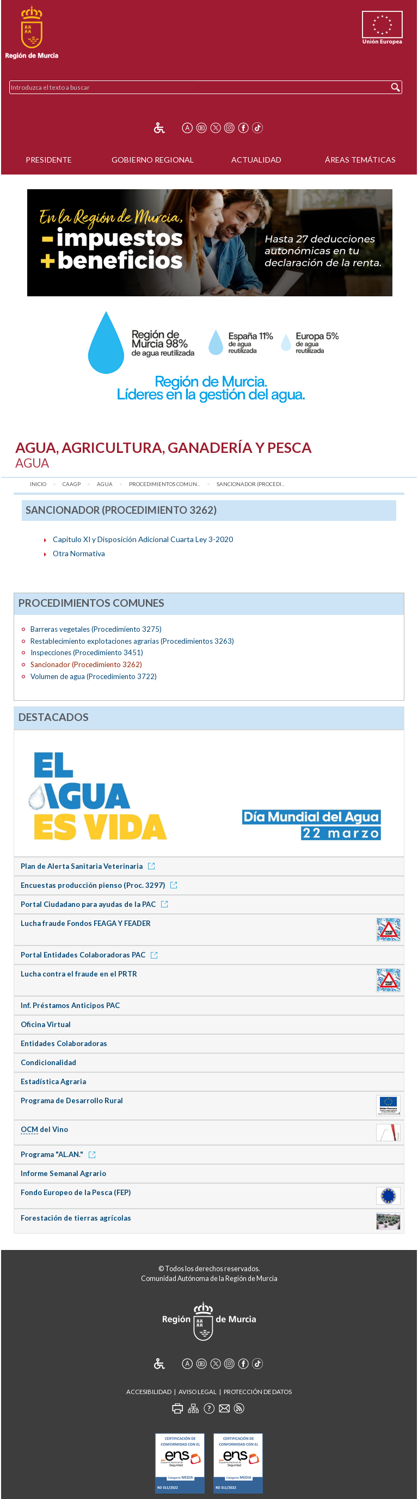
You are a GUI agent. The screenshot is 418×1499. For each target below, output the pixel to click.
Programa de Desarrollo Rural (72, 1100)
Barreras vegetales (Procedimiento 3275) (96, 629)
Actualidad (256, 159)
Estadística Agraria (53, 1081)
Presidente (49, 159)
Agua (105, 484)
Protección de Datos (258, 1391)
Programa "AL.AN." (60, 1154)
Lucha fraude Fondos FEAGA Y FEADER (86, 923)
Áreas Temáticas (360, 159)
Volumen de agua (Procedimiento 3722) (93, 676)
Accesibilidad (148, 1391)
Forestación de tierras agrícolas (76, 1218)
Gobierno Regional (153, 159)
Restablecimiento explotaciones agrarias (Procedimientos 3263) (132, 641)
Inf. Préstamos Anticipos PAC (70, 1005)
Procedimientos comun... (164, 484)
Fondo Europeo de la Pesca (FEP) (76, 1192)
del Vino (44, 1129)
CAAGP (72, 484)
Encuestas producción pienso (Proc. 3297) (101, 885)
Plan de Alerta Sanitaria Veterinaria (89, 866)
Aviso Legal (198, 1391)
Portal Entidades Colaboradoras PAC (91, 954)
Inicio (38, 484)
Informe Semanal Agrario (63, 1173)
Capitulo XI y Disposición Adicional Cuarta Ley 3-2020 (143, 539)
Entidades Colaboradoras (64, 1043)
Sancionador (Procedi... (251, 484)
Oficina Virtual (46, 1024)
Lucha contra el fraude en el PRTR (79, 973)
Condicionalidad (48, 1062)
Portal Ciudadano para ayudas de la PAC (96, 904)
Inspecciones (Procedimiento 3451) (86, 652)
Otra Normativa (79, 553)
